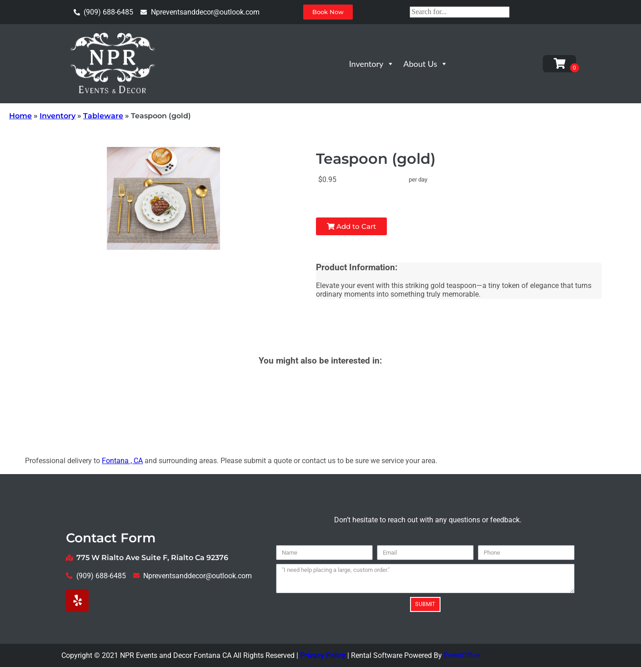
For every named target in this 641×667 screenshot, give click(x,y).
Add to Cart (351, 226)
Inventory (372, 64)
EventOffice (462, 655)
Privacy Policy (323, 655)
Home (20, 115)
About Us (425, 64)
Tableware (103, 115)
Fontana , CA (122, 460)
